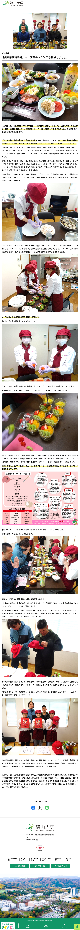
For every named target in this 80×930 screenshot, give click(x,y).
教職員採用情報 (58, 859)
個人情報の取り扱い (12, 859)
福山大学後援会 (34, 859)
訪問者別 (28, 927)
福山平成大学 (68, 859)
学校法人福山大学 (46, 859)
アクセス (41, 866)
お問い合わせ (62, 866)
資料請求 (21, 866)
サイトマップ (24, 859)
